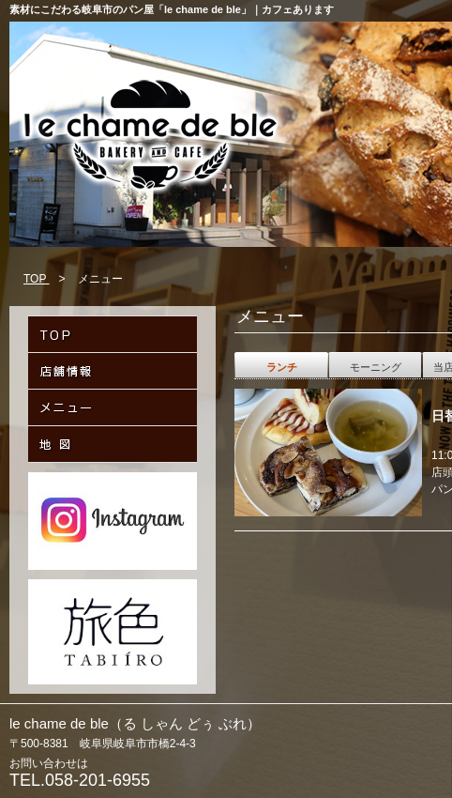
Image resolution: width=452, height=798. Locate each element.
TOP (36, 278)
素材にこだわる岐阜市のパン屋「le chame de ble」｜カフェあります (171, 9)
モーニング (375, 367)
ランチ (281, 367)
